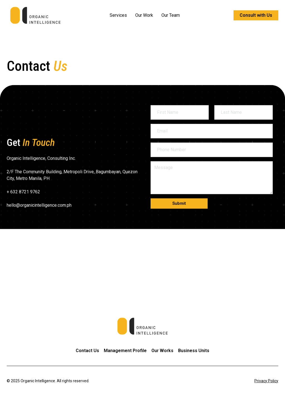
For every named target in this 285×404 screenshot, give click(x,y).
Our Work (144, 15)
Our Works (162, 350)
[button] (179, 220)
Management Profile (125, 350)
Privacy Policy (266, 381)
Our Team (170, 15)
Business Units (193, 350)
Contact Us (87, 350)
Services (118, 15)
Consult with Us (256, 15)
